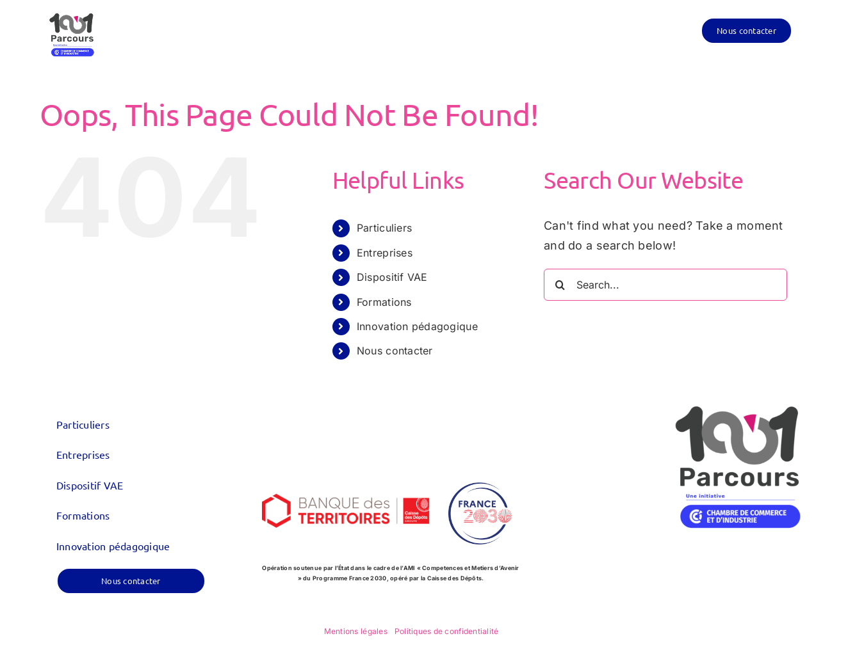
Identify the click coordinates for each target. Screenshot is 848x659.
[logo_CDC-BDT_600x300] (346, 474)
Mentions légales (355, 631)
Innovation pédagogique (417, 326)
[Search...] (665, 285)
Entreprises (384, 252)
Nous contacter (395, 350)
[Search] (560, 285)
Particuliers (384, 227)
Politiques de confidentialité (447, 631)
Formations (384, 302)
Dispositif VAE (392, 277)
